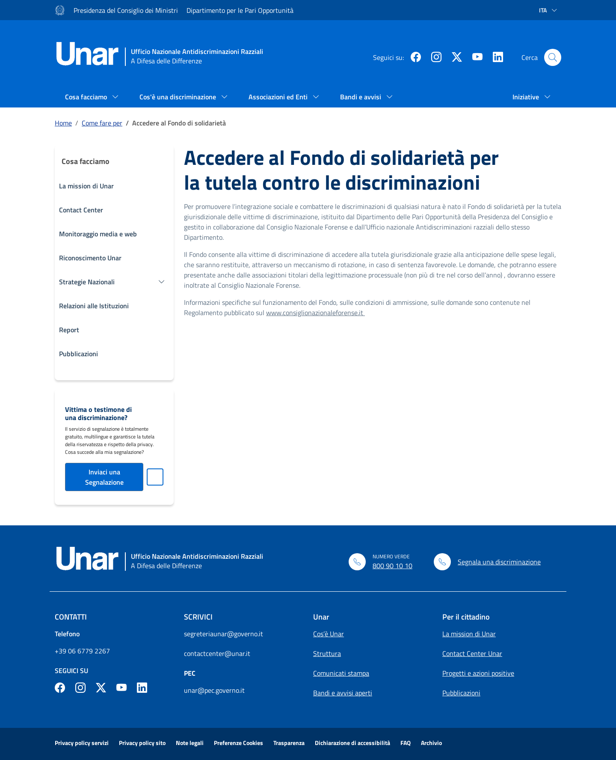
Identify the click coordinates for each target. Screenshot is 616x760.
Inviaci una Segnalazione (104, 477)
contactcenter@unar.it (217, 653)
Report (69, 330)
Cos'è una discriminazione (178, 97)
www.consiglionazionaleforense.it (315, 312)
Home (63, 123)
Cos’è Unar (328, 634)
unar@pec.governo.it (214, 690)
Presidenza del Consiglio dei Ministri (126, 10)
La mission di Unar (86, 186)
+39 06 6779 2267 (82, 651)
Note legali (190, 742)
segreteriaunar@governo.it (223, 634)
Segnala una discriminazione (499, 562)
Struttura (327, 653)
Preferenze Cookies (238, 742)
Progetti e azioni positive (478, 673)
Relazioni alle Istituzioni (94, 306)
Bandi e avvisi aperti (342, 693)
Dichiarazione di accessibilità (352, 742)
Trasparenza (289, 742)
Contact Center (81, 210)
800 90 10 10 (392, 565)
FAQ (405, 742)
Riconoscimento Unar (90, 258)
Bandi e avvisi (361, 97)
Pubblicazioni (78, 354)
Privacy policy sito (142, 742)
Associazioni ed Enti (279, 97)
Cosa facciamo (87, 97)
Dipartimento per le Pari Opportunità (240, 10)
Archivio (431, 742)
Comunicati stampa (341, 673)
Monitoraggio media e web (98, 234)
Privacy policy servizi (82, 742)
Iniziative (526, 97)
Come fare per (102, 123)
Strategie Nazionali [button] (87, 282)
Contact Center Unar (472, 653)
